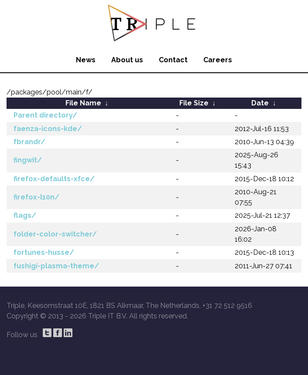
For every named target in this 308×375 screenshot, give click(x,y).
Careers (217, 60)
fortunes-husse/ (44, 252)
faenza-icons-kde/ (48, 129)
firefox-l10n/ (36, 197)
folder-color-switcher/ (55, 234)
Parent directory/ (45, 115)
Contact (173, 60)
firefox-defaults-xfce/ (54, 179)
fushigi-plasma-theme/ (56, 266)
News (86, 60)
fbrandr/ (29, 142)
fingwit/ (28, 160)
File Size (194, 103)
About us (127, 60)
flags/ (25, 215)
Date (260, 103)
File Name (83, 103)
